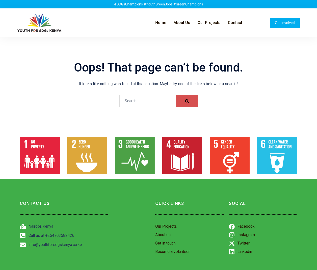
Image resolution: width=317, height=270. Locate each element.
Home (160, 22)
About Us (182, 22)
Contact (235, 22)
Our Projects (209, 22)
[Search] (187, 101)
